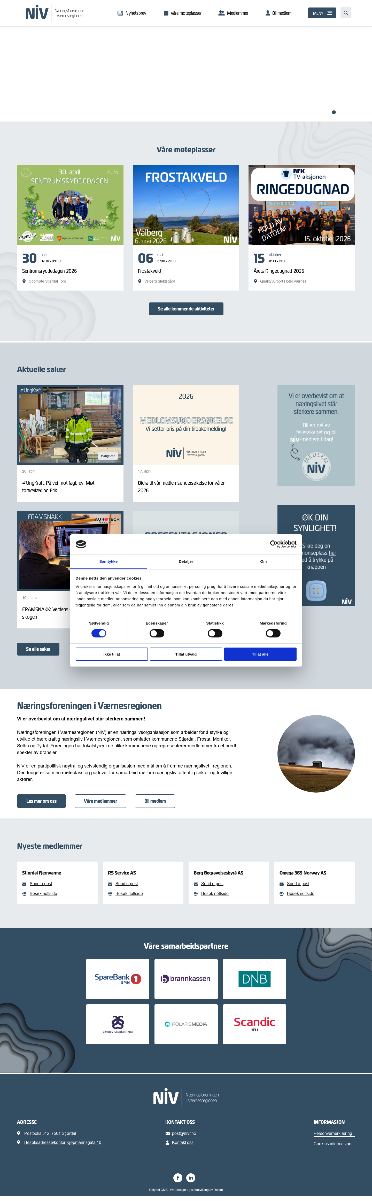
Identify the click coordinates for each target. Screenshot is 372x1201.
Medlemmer (237, 13)
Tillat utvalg (186, 654)
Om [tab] (263, 561)
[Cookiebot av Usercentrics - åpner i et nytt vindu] (274, 544)
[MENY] (322, 12)
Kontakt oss (180, 1147)
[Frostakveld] (186, 268)
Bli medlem (281, 13)
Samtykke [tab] (108, 561)
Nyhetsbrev (136, 13)
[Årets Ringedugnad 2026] (302, 268)
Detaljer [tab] (186, 561)
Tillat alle (260, 654)
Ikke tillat (111, 654)
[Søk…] (345, 12)
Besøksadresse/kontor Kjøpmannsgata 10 (62, 1147)
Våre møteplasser (186, 13)
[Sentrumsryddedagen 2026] (70, 268)
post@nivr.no (181, 1138)
